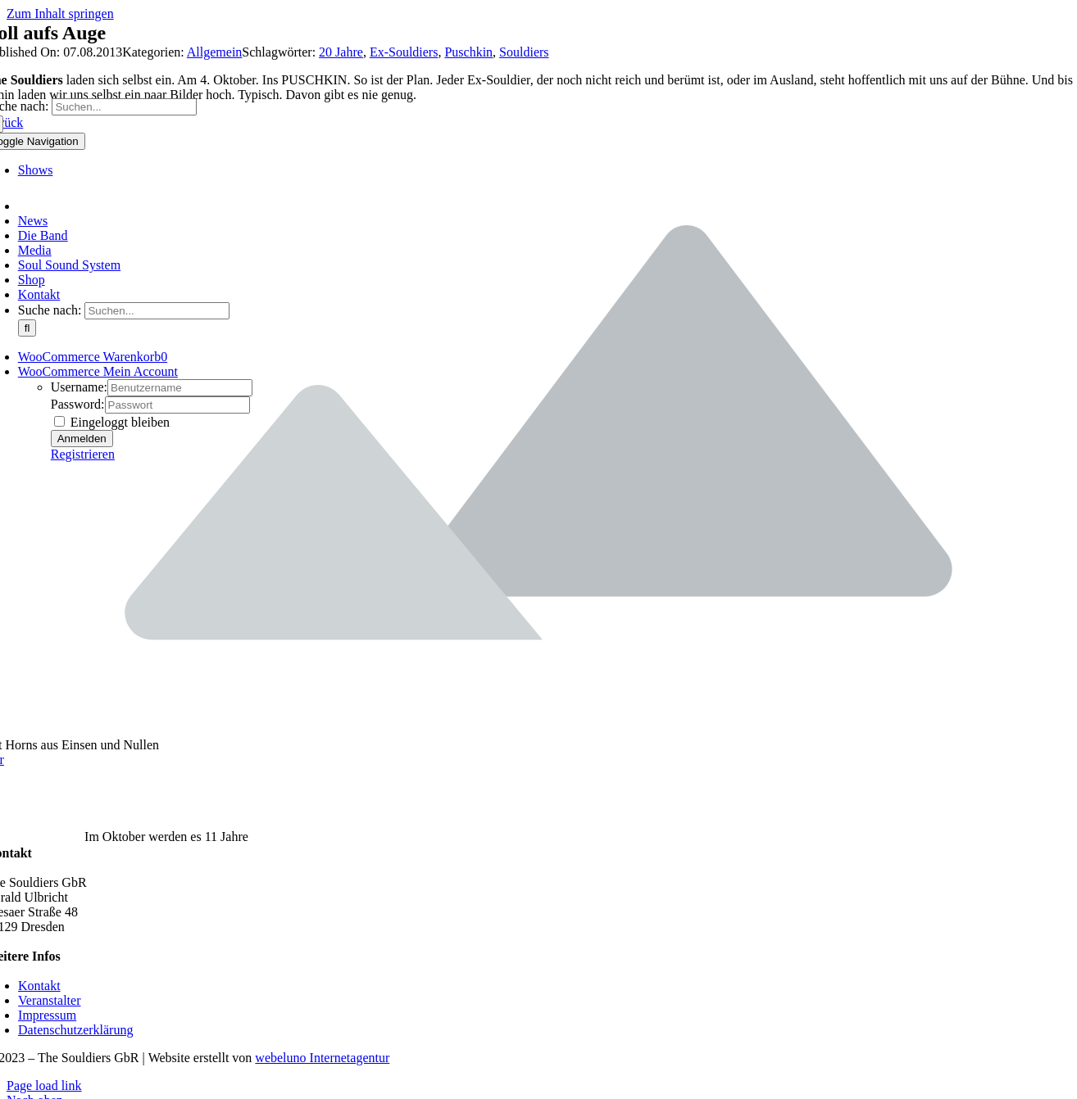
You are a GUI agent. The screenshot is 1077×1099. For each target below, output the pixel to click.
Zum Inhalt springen (60, 13)
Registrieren (83, 454)
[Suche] (27, 328)
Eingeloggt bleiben (112, 422)
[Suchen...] (124, 106)
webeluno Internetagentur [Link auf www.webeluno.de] (322, 1058)
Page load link (44, 1085)
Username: (79, 387)
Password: (78, 404)
